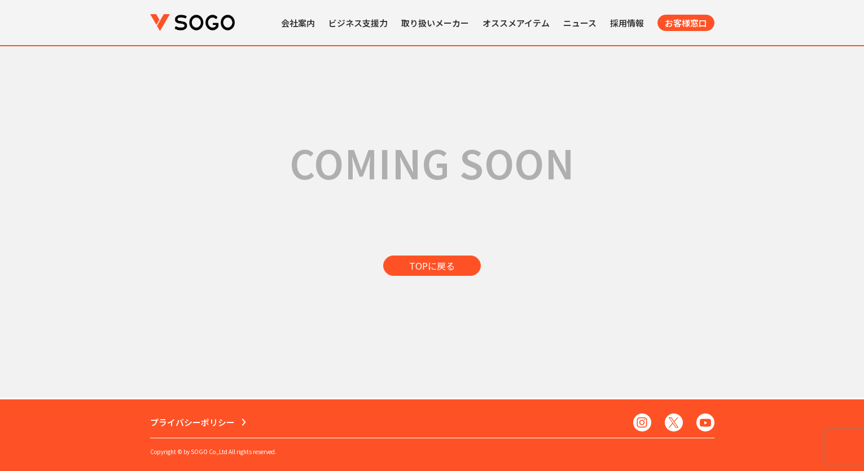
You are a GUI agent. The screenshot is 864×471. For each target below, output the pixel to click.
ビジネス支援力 (358, 23)
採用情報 (627, 23)
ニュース (580, 23)
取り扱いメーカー (435, 23)
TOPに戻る (432, 265)
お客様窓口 (686, 23)
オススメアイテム (516, 23)
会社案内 (298, 23)
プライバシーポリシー (192, 422)
